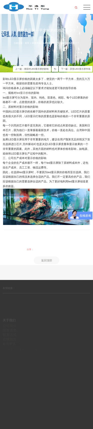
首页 (27, 43)
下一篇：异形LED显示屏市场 (75, 69)
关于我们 (9, 327)
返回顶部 (46, 265)
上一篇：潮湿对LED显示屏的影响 (32, 69)
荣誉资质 (10, 337)
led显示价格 (23, 92)
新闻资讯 (36, 43)
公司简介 (10, 333)
